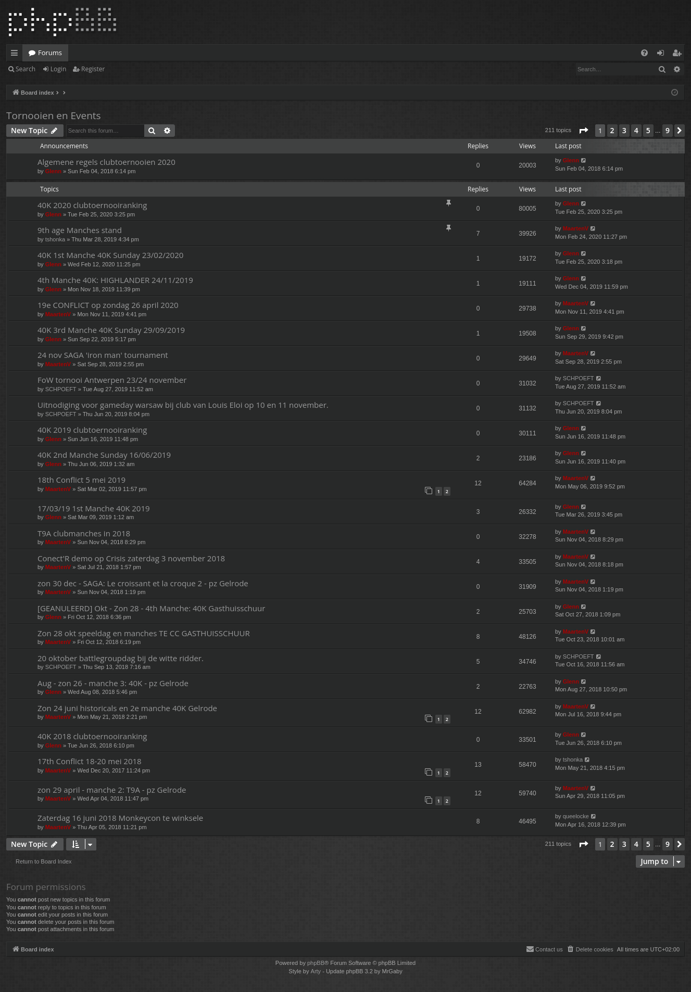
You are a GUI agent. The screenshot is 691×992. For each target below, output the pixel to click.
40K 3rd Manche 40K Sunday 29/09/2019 (111, 330)
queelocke (576, 816)
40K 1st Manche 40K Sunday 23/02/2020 (110, 255)
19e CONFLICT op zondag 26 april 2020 (108, 305)
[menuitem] (644, 52)
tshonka (55, 239)
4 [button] (636, 130)
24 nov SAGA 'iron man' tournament (102, 355)
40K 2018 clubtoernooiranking (92, 736)
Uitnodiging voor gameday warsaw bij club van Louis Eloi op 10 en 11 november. (183, 405)
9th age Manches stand (79, 230)
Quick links (16, 54)
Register (93, 69)
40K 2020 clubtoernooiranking (92, 205)
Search (25, 69)
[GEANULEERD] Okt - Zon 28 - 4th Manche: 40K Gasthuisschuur (151, 608)
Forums (50, 52)
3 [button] (624, 130)
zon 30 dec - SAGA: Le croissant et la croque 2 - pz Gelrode (142, 583)
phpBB (315, 963)
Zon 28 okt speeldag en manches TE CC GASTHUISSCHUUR (143, 633)
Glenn (53, 171)
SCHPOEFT (61, 389)
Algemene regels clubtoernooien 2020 (106, 162)
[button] (583, 130)
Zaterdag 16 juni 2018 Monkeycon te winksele (120, 818)
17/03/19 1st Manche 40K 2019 (93, 508)
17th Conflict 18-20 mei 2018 (89, 761)
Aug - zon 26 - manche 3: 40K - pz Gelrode (113, 683)
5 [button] (648, 130)
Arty (316, 971)
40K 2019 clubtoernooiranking (92, 429)
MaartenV (576, 228)
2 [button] (612, 130)
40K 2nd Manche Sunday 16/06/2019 (104, 454)
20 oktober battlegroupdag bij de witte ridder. (120, 658)
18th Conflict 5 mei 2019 (81, 479)
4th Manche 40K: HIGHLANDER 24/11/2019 (115, 280)
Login (58, 69)
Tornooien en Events (53, 115)
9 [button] (667, 130)
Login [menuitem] (663, 54)
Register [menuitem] (679, 54)
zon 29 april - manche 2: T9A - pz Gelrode (111, 789)
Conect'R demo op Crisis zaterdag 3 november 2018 (131, 558)
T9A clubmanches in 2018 (83, 533)
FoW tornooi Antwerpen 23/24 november (111, 380)
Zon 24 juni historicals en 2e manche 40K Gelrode (127, 708)
